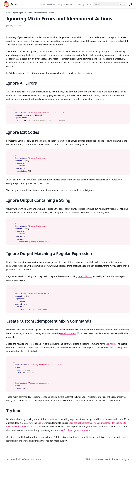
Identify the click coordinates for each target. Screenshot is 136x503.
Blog (8, 12)
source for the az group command (74, 430)
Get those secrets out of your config (108, 459)
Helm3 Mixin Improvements (23, 459)
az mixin (111, 343)
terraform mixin (68, 333)
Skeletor (41, 422)
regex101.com (85, 276)
